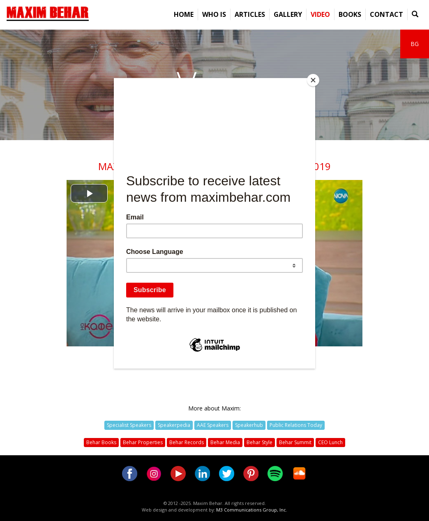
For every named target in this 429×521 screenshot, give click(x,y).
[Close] (313, 80)
